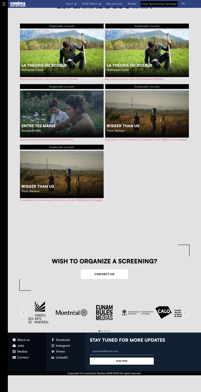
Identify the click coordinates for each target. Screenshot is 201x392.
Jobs (20, 346)
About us (23, 340)
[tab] (99, 331)
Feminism (57, 139)
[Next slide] (185, 312)
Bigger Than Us (123, 125)
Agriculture (26, 79)
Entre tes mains (38, 125)
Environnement (59, 79)
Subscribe (122, 361)
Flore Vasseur (116, 130)
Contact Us (104, 274)
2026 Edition (90, 3)
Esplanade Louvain (61, 26)
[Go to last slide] (24, 312)
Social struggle (178, 139)
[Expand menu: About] (75, 4)
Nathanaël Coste (33, 70)
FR (183, 3)
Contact (23, 357)
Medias (132, 3)
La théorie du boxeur (44, 65)
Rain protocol (114, 3)
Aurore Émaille (31, 130)
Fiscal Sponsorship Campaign (159, 3)
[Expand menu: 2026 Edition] (100, 4)
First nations (145, 139)
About (69, 3)
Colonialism (112, 139)
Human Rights (161, 139)
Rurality (74, 79)
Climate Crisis (42, 79)
